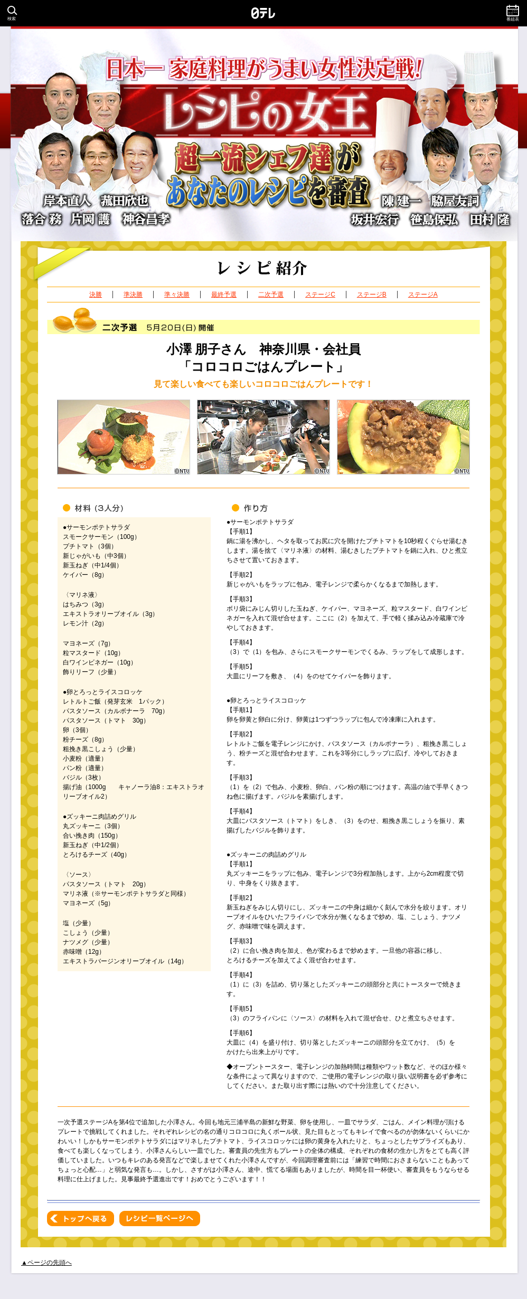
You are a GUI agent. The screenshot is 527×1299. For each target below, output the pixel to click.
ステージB (372, 294)
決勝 (95, 294)
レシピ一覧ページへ (159, 1218)
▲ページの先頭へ (46, 1262)
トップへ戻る (80, 1218)
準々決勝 (177, 294)
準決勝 (133, 294)
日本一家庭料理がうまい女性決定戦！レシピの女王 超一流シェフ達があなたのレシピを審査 (263, 133)
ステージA (423, 294)
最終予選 (224, 294)
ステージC (320, 294)
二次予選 (271, 294)
